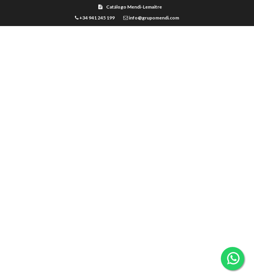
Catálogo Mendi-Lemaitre (130, 7)
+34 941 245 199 (95, 18)
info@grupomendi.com (151, 18)
